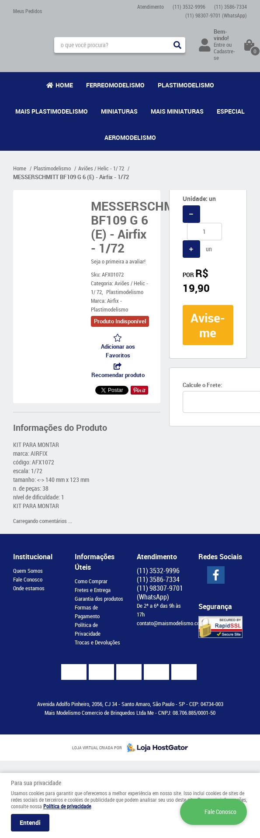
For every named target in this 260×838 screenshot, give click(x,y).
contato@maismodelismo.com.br (173, 623)
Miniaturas (119, 111)
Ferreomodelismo (115, 85)
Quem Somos (28, 571)
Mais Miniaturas (177, 111)
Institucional (32, 556)
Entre (219, 44)
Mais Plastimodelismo (51, 111)
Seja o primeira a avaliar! (118, 261)
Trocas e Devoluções (97, 642)
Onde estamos (29, 588)
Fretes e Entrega (93, 590)
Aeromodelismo (130, 137)
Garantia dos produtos (99, 599)
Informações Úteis (94, 562)
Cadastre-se (224, 54)
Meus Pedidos (27, 10)
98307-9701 (216, 15)
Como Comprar (91, 581)
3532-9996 (189, 6)
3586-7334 (230, 6)
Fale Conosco (27, 579)
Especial (231, 111)
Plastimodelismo (186, 85)
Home (64, 85)
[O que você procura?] (177, 45)
